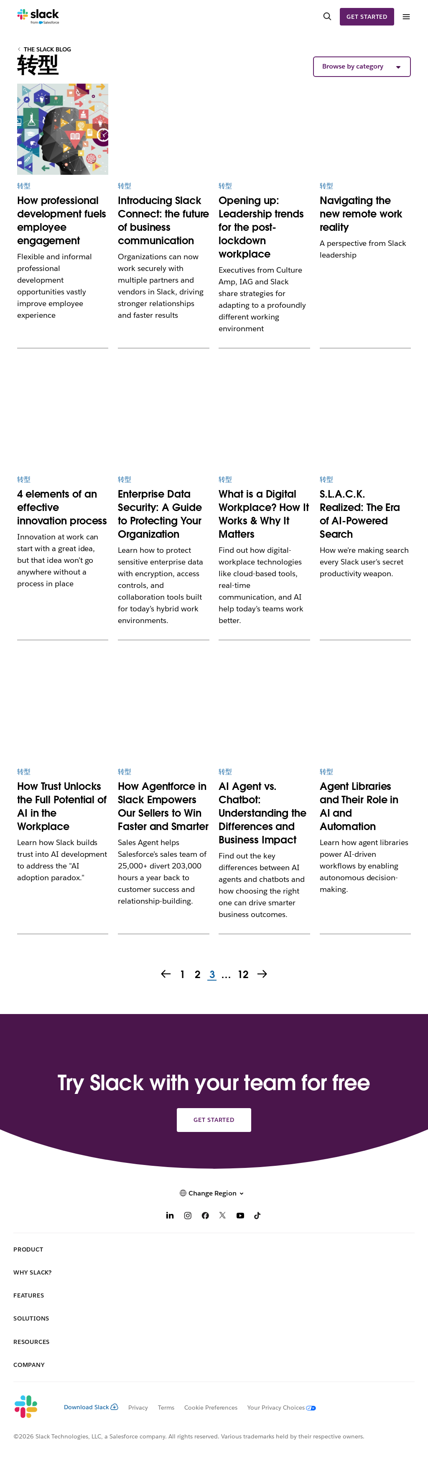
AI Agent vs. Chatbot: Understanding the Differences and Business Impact (262, 813)
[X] (223, 1216)
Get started (366, 16)
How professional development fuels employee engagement (61, 220)
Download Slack (91, 1407)
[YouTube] (240, 1216)
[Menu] (406, 17)
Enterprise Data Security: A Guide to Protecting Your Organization (159, 514)
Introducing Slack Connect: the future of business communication (163, 220)
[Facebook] (205, 1216)
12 (241, 975)
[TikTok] (258, 1216)
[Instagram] (187, 1216)
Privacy (138, 1407)
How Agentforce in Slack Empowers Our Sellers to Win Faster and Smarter (163, 806)
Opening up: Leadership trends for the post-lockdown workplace (261, 227)
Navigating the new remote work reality (361, 214)
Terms (166, 1407)
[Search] (327, 17)
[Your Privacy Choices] (276, 1407)
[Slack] (38, 17)
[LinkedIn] (170, 1216)
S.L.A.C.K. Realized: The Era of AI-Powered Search (360, 514)
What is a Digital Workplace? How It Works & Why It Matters (263, 514)
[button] (362, 66)
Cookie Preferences (211, 1407)
